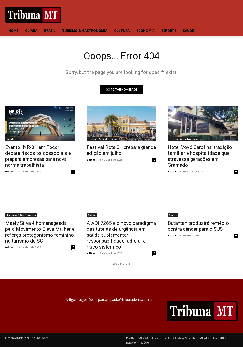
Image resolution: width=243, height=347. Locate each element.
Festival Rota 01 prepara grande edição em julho (121, 150)
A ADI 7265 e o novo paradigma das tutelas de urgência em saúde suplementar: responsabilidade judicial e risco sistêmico (121, 235)
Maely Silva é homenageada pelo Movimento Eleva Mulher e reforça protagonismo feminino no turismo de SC (40, 232)
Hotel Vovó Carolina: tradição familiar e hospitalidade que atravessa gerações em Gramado (200, 156)
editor (9, 171)
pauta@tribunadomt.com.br (131, 300)
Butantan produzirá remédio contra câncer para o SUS (198, 226)
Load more (121, 264)
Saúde (10, 139)
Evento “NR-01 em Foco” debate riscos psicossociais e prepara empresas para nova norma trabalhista (38, 156)
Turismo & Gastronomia (102, 139)
